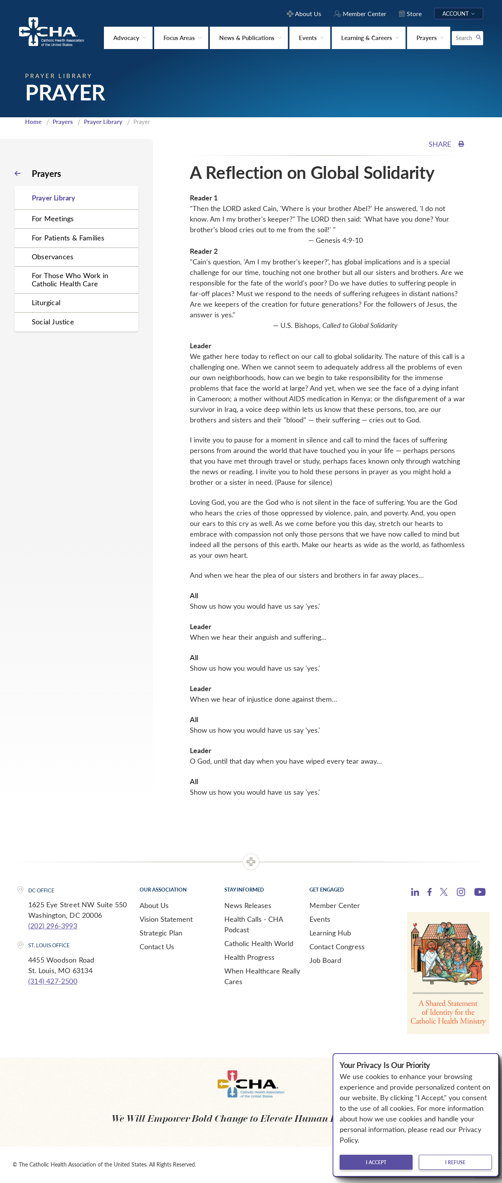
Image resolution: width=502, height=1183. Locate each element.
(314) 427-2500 (52, 981)
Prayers (63, 122)
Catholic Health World (258, 943)
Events (319, 919)
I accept (376, 1162)
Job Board (325, 960)
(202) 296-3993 (52, 925)
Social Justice (53, 321)
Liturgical (46, 302)
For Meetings (53, 218)
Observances (52, 256)
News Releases (247, 905)
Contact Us (157, 946)
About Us (154, 905)
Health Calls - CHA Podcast (253, 924)
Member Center (334, 905)
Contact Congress (337, 946)
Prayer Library (103, 122)
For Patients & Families (68, 237)
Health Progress (249, 957)
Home (33, 122)
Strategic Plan (161, 932)
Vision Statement (166, 919)
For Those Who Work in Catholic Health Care (70, 279)
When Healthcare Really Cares (262, 976)
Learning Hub (330, 932)
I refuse (455, 1162)
